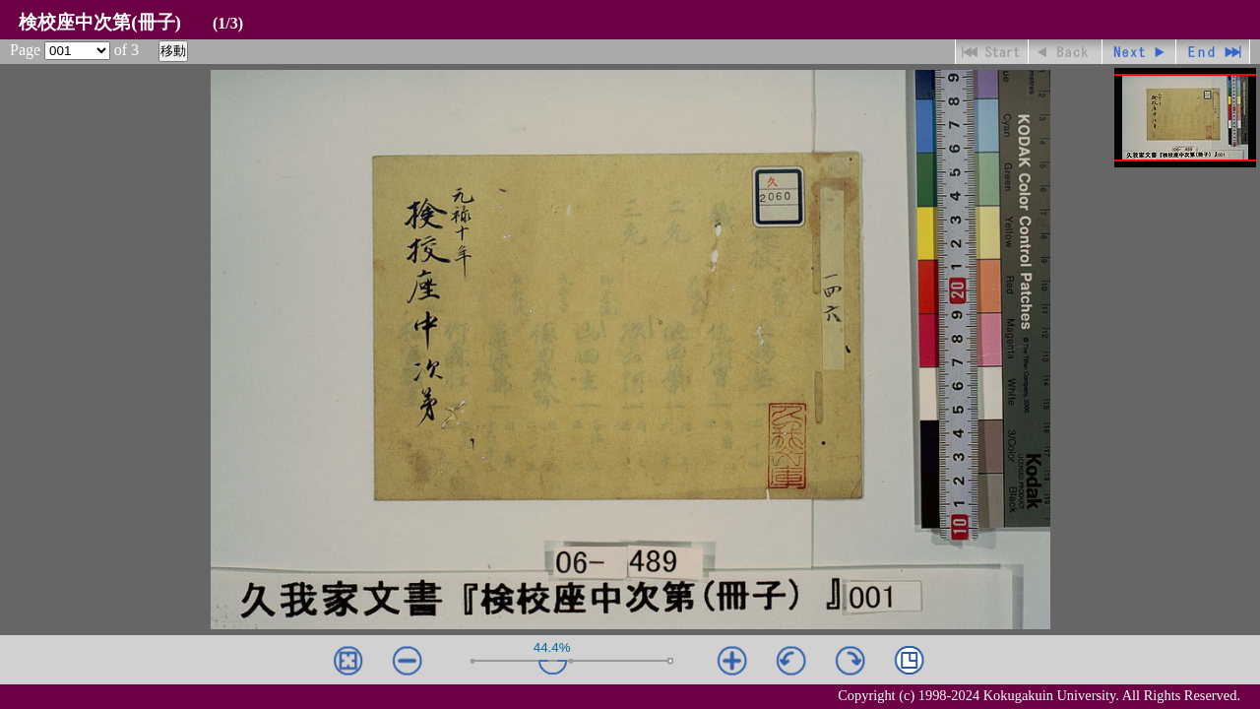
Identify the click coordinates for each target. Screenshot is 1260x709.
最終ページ (1213, 51)
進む (1139, 51)
